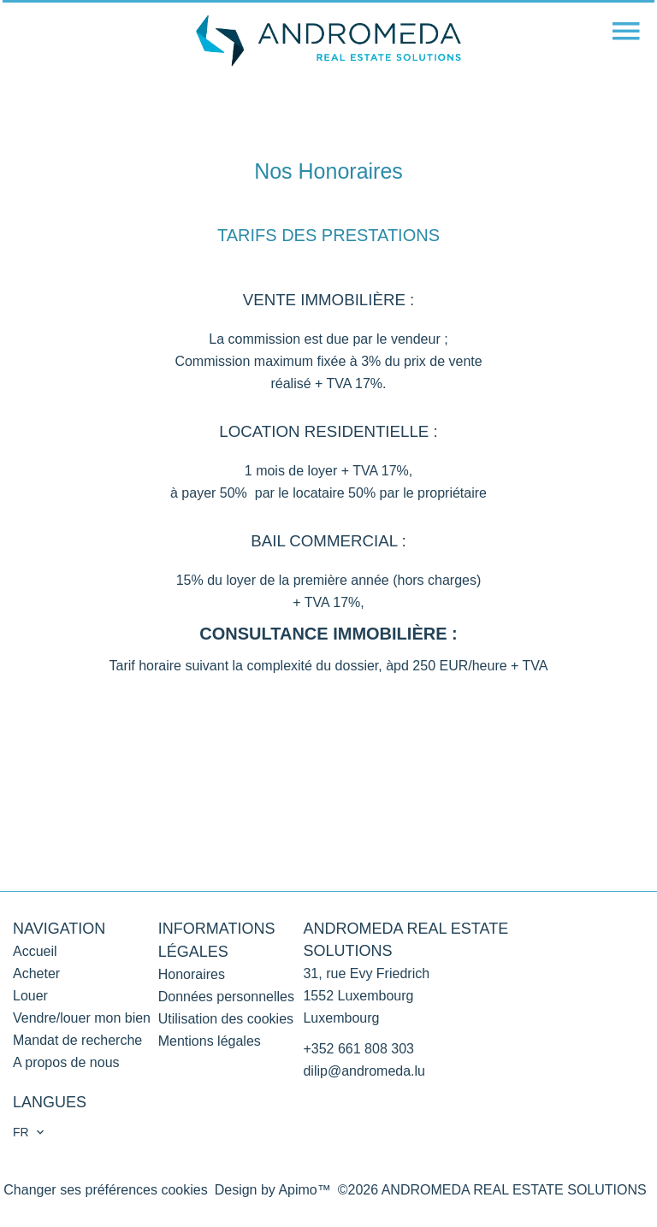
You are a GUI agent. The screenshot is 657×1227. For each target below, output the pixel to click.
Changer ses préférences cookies (105, 1190)
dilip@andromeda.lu (364, 1071)
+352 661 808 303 (358, 1048)
